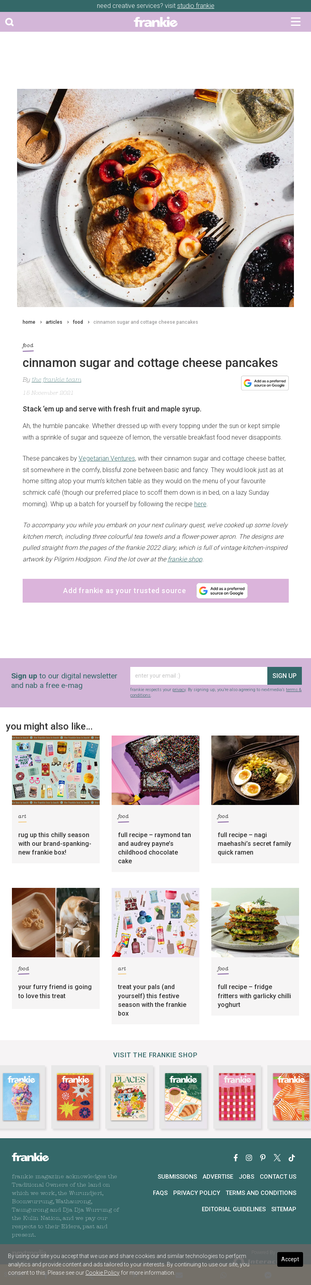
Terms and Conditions (261, 1193)
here (200, 504)
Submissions (177, 1176)
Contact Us (278, 1176)
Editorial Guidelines (234, 1209)
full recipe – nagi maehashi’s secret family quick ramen (254, 843)
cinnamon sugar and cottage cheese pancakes (145, 322)
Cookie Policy (102, 1273)
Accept (290, 1259)
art (22, 818)
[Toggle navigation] (295, 22)
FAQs (160, 1193)
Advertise (218, 1176)
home (29, 322)
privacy (178, 689)
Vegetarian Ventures (107, 458)
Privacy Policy (196, 1193)
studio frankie (195, 6)
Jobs (246, 1176)
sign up (284, 676)
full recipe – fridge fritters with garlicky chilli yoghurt (254, 995)
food (78, 322)
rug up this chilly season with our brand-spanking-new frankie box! (54, 843)
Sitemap (283, 1209)
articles (54, 322)
